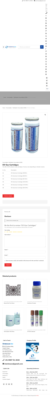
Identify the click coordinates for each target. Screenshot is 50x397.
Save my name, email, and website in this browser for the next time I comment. (25, 260)
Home (5, 97)
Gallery (4, 377)
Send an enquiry (8, 196)
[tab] (7, 212)
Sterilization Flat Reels (9, 331)
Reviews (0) (7, 211)
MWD (37, 395)
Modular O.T (5, 375)
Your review (7, 234)
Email (6, 255)
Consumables (10, 97)
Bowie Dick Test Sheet (9, 303)
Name (6, 249)
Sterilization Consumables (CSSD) (20, 97)
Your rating (7, 230)
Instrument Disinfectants (37, 301)
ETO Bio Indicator (31, 331)
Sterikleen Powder (31, 303)
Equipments (5, 371)
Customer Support (6, 379)
